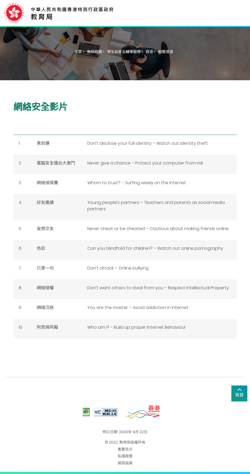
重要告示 (125, 449)
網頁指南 (125, 463)
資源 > (150, 51)
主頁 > (79, 51)
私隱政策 (125, 456)
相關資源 (165, 51)
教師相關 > (95, 51)
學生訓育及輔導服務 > (125, 51)
